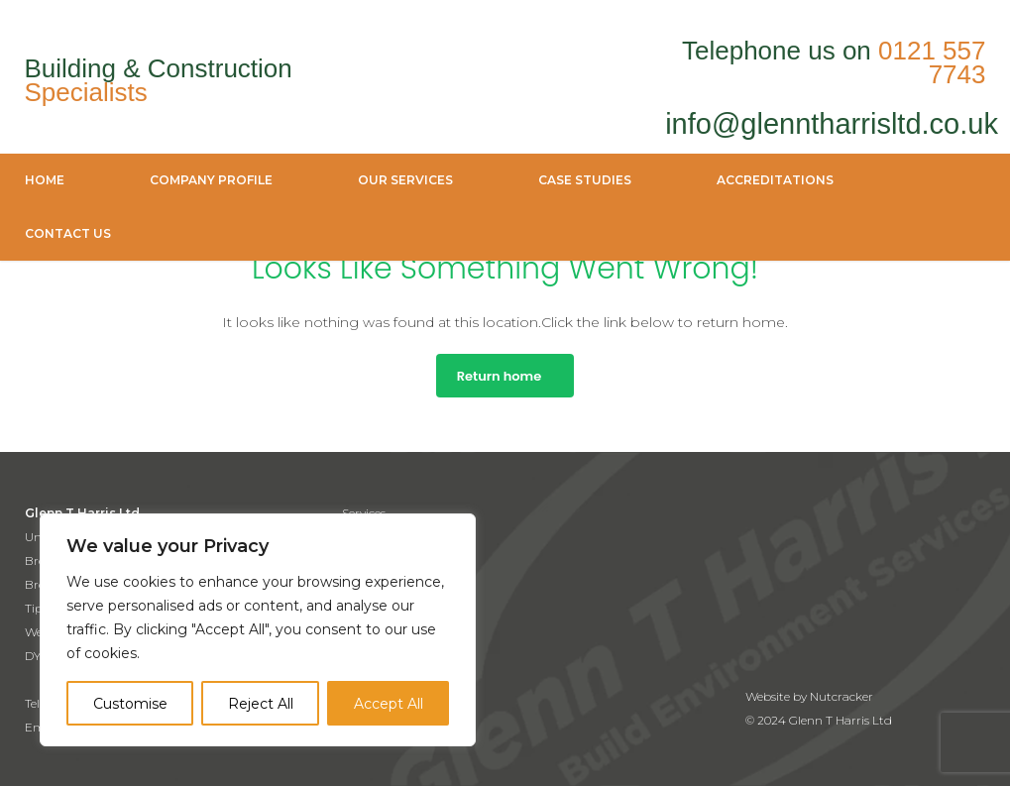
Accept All (388, 704)
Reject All (260, 704)
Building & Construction (158, 80)
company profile (211, 179)
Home (44, 179)
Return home (499, 376)
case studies (584, 179)
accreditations (775, 179)
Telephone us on (834, 62)
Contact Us (68, 233)
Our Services (405, 179)
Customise (130, 704)
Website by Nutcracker (809, 696)
